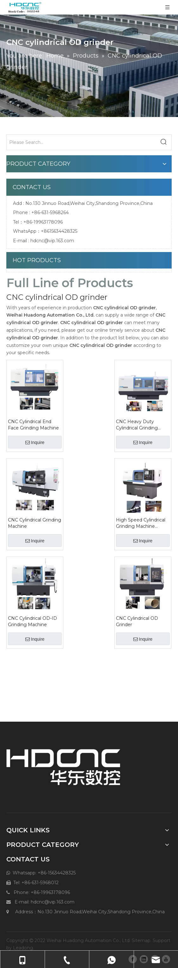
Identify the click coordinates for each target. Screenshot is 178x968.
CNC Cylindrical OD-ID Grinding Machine (32, 621)
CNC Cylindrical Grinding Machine (34, 523)
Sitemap (141, 940)
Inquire (35, 442)
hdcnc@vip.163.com (52, 241)
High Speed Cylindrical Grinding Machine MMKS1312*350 (140, 523)
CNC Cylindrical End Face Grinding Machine (33, 425)
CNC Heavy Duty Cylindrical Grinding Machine (137, 425)
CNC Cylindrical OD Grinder (137, 621)
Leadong (23, 948)
